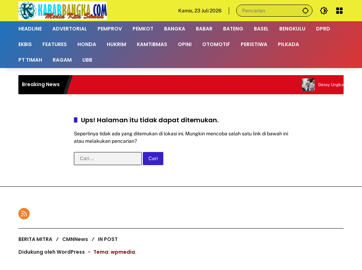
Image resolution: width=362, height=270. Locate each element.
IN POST (108, 239)
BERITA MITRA (35, 239)
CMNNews (75, 239)
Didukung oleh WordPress (51, 251)
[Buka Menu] (339, 10)
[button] (305, 10)
